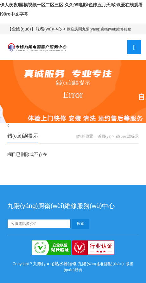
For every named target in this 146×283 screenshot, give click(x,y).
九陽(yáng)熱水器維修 (55, 263)
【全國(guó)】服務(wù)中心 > (37, 28)
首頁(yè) (104, 136)
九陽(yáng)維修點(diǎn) (101, 263)
